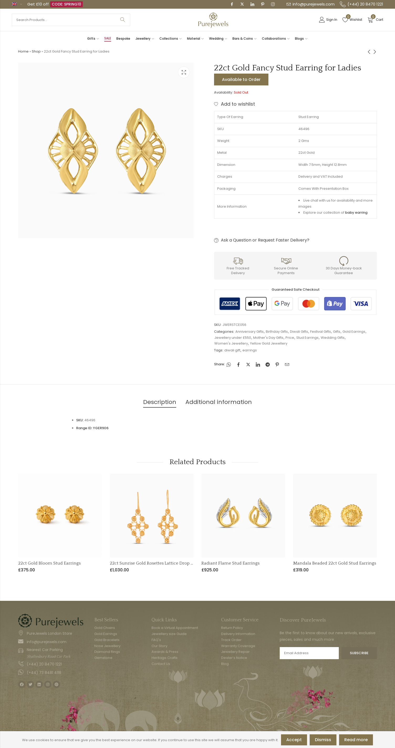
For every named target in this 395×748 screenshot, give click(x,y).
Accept (294, 740)
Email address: (309, 653)
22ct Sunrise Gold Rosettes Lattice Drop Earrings (158, 563)
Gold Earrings (353, 331)
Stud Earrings (307, 337)
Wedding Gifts (333, 337)
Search (122, 20)
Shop (36, 51)
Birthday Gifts (277, 331)
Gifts (336, 331)
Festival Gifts (320, 331)
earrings (249, 350)
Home (23, 51)
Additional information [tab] (218, 402)
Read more (356, 740)
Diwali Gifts (299, 331)
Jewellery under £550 (232, 337)
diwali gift (232, 350)
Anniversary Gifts (249, 331)
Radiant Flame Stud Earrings (230, 563)
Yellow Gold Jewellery (268, 343)
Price (289, 337)
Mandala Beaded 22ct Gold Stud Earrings (334, 563)
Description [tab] (159, 402)
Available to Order (241, 79)
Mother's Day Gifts (268, 337)
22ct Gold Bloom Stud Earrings (49, 563)
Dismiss (323, 740)
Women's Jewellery (231, 343)
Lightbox (183, 72)
